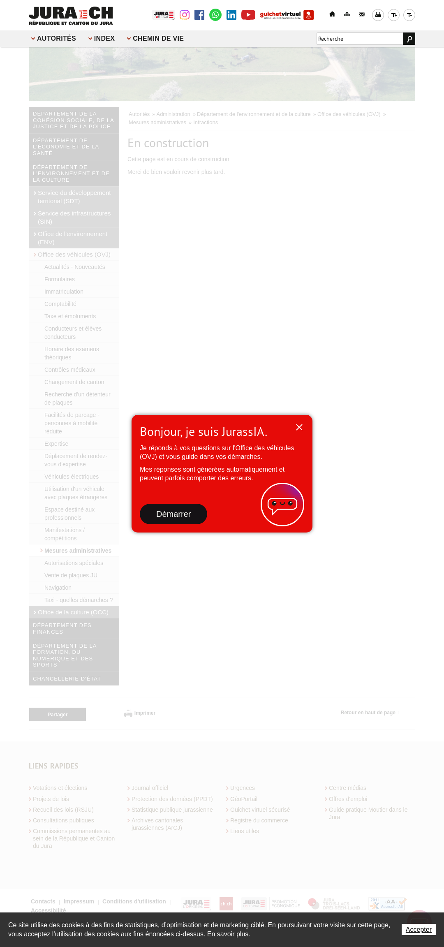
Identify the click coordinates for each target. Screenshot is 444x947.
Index (104, 38)
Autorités (56, 38)
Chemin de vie (158, 38)
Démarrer (173, 514)
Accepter (419, 929)
